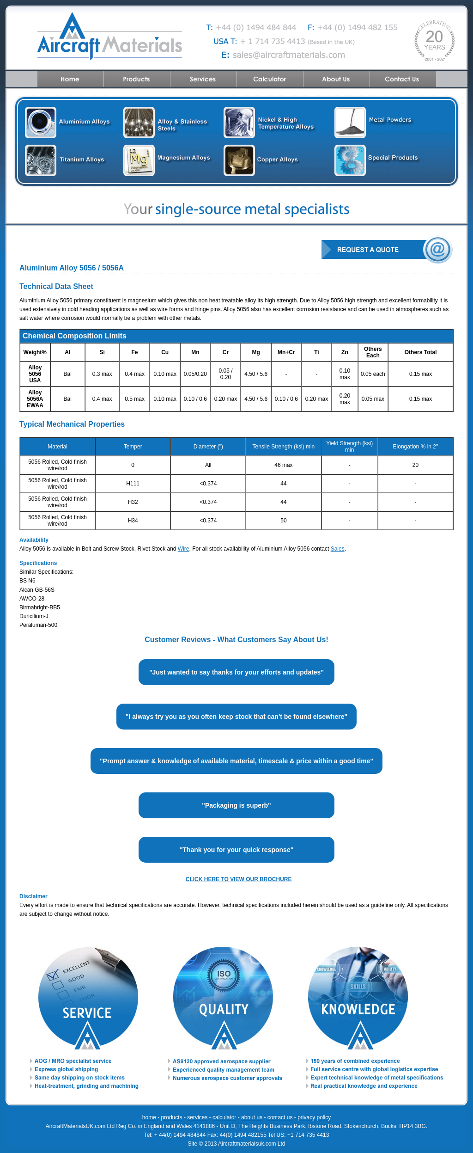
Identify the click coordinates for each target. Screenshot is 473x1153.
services (197, 1117)
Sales (338, 549)
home (149, 1117)
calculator (224, 1117)
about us (251, 1117)
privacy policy (314, 1117)
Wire (183, 549)
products (171, 1117)
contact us (280, 1117)
